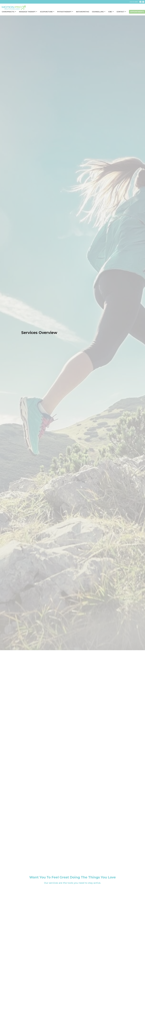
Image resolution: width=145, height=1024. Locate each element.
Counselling (99, 12)
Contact (121, 12)
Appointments (137, 12)
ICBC (111, 12)
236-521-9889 (134, 2)
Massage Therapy (28, 12)
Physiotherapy (65, 12)
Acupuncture (47, 12)
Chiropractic (9, 12)
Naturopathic (82, 12)
